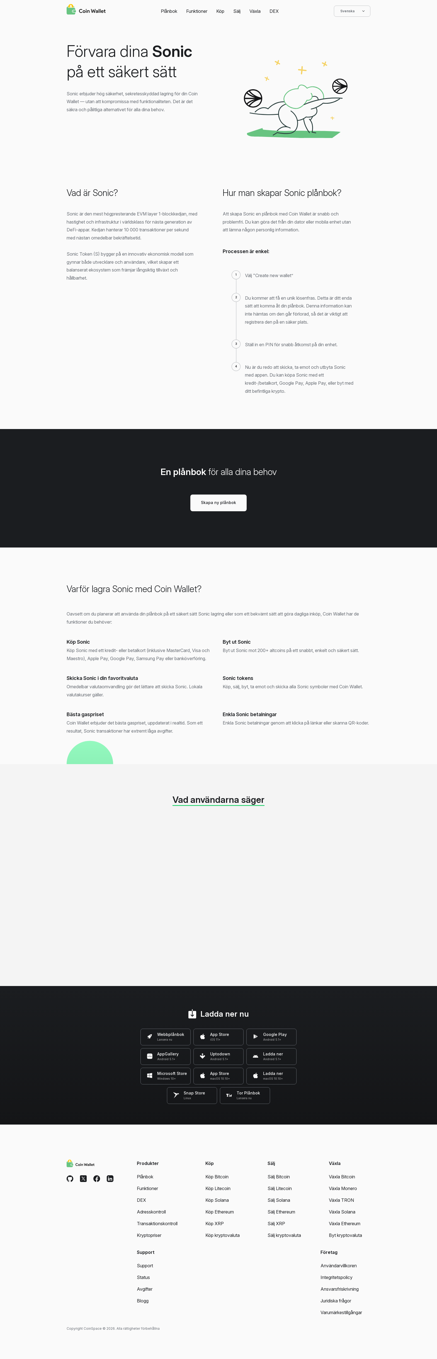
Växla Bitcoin (342, 1176)
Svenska (352, 11)
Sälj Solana (279, 1200)
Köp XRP (214, 1223)
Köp (220, 11)
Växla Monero (343, 1188)
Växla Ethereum (344, 1223)
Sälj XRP (276, 1223)
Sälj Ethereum (281, 1212)
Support (145, 1265)
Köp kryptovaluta (222, 1235)
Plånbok (169, 11)
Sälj (237, 11)
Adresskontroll (151, 1212)
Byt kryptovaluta (345, 1235)
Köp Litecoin (217, 1188)
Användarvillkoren (339, 1265)
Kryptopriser (149, 1235)
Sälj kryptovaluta (284, 1235)
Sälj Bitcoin (279, 1176)
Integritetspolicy (337, 1277)
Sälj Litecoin (280, 1188)
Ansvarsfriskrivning (340, 1289)
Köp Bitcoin (217, 1176)
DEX (274, 11)
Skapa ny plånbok (218, 502)
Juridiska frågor (336, 1301)
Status (143, 1277)
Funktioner (196, 11)
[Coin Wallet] (86, 10)
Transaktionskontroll (157, 1223)
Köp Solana (217, 1200)
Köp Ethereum (219, 1212)
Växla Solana (342, 1212)
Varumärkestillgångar (341, 1312)
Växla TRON (341, 1200)
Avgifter (144, 1289)
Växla (255, 11)
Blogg (143, 1301)
